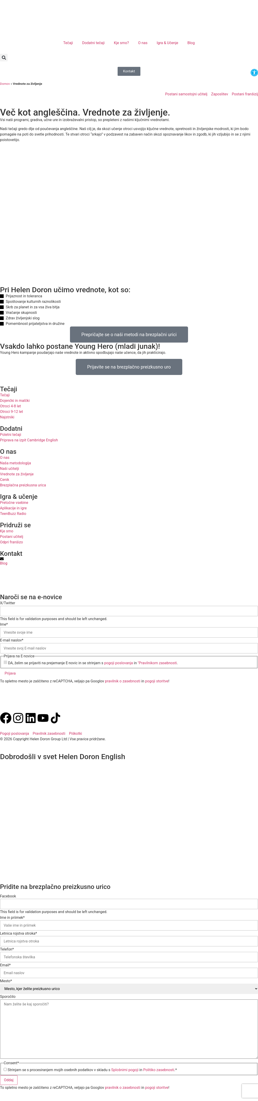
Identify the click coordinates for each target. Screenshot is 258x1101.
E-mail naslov (11, 640)
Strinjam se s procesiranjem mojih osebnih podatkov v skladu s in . (92, 1070)
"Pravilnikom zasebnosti (157, 663)
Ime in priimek (12, 917)
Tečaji (68, 43)
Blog (191, 43)
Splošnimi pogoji (124, 1070)
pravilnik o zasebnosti (122, 681)
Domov (5, 83)
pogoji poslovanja (118, 663)
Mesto (6, 981)
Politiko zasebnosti (158, 1070)
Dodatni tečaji (93, 43)
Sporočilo (7, 997)
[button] (4, 57)
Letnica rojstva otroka (18, 933)
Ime (4, 624)
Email (5, 965)
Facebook (8, 896)
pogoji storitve (156, 681)
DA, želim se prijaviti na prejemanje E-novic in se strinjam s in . (93, 663)
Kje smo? (121, 43)
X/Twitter (7, 603)
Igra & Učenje (167, 43)
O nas (143, 43)
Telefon (7, 949)
